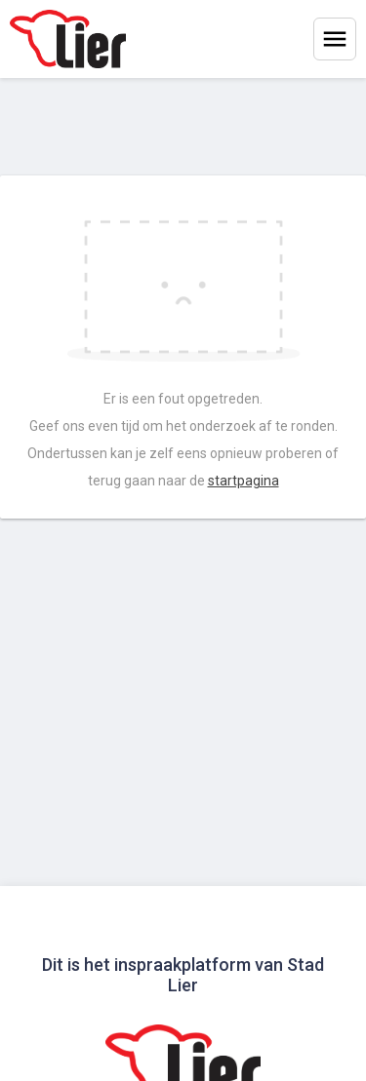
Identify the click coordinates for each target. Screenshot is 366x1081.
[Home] (68, 39)
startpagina (243, 480)
